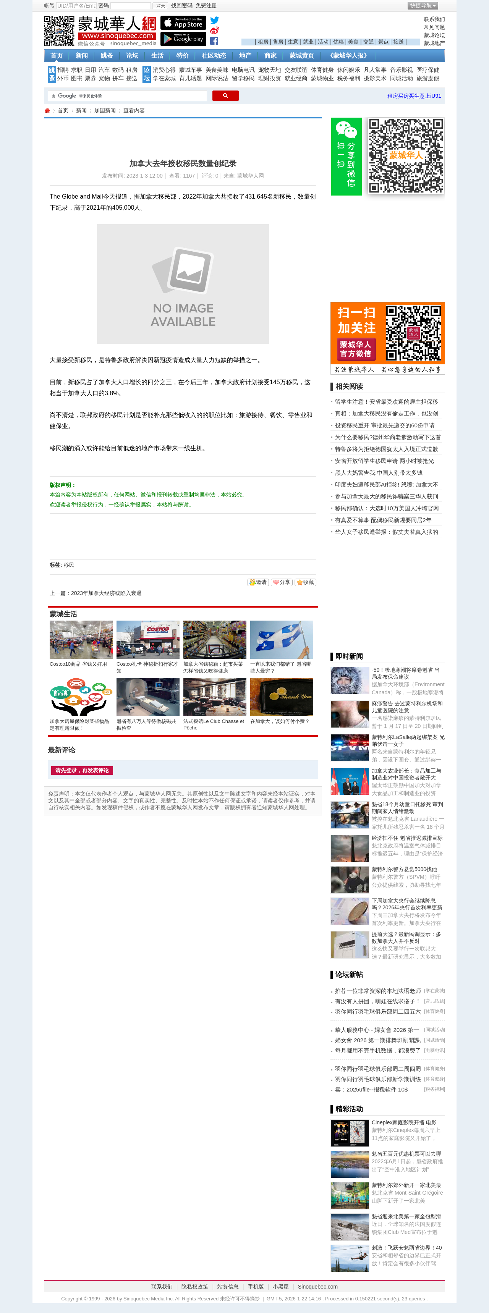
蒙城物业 (322, 78)
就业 (308, 42)
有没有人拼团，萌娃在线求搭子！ (378, 1001)
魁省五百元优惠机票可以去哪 (406, 1154)
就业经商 (296, 78)
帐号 (49, 5)
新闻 (82, 55)
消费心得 (164, 70)
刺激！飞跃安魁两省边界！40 (407, 1248)
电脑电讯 (243, 70)
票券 (90, 78)
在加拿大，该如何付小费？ (280, 721)
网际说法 (217, 78)
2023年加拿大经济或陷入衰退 (106, 593)
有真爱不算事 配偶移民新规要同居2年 (383, 520)
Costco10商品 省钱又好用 (78, 664)
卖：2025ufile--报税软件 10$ (371, 1089)
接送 (398, 42)
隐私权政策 (194, 1287)
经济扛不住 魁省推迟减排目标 (407, 838)
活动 (323, 42)
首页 (56, 55)
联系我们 (434, 19)
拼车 (118, 78)
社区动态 (214, 55)
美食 (353, 42)
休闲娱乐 (348, 70)
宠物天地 (269, 70)
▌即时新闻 (346, 656)
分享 (285, 582)
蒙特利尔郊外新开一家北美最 (406, 1185)
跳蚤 (107, 55)
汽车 (104, 70)
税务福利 (348, 78)
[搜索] (127, 95)
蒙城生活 (63, 614)
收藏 (308, 582)
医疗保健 (427, 70)
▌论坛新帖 (346, 974)
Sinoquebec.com (318, 1287)
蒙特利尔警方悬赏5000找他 (404, 869)
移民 (69, 565)
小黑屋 (281, 1287)
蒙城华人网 (47, 110)
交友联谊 (296, 70)
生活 (157, 55)
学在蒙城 (164, 78)
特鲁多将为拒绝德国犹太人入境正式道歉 (386, 449)
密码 (103, 5)
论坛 (132, 55)
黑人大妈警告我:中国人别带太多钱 (379, 472)
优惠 (338, 42)
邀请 (261, 582)
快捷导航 (421, 5)
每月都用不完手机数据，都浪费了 (378, 1050)
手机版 (256, 1287)
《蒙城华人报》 (348, 55)
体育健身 (322, 70)
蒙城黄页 (302, 55)
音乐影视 (401, 70)
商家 (270, 55)
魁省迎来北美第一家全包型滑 (406, 1216)
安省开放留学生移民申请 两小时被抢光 (384, 461)
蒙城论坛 (434, 35)
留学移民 (243, 78)
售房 (278, 42)
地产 (245, 55)
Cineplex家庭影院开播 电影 (404, 1122)
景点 (383, 42)
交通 (368, 42)
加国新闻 (105, 110)
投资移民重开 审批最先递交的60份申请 (385, 425)
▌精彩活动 (346, 1109)
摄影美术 (375, 78)
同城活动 (401, 78)
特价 (182, 55)
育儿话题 (190, 78)
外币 (63, 78)
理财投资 (269, 78)
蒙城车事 (190, 70)
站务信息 (228, 1287)
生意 (293, 42)
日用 (90, 70)
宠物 (104, 78)
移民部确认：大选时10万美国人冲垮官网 (387, 508)
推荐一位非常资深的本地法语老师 (378, 991)
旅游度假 (427, 78)
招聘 (63, 70)
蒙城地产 (434, 43)
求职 (77, 70)
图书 (77, 78)
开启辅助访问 (443, 5)
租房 (263, 42)
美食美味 (217, 70)
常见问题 (434, 27)
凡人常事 (375, 70)
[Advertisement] (330, 27)
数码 (118, 70)
